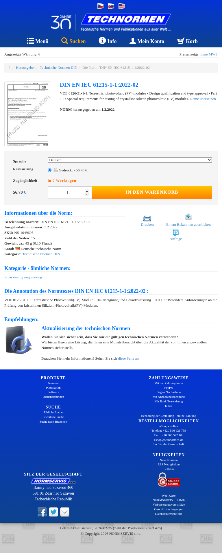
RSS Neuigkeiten (169, 464)
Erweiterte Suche (53, 417)
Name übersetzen (203, 99)
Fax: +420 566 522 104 (169, 435)
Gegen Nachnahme (169, 392)
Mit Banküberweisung (168, 401)
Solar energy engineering (23, 277)
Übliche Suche (53, 412)
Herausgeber (25, 67)
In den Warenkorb (152, 192)
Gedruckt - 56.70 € (70, 170)
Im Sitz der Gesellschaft (168, 444)
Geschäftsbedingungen (168, 509)
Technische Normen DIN (58, 67)
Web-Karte (169, 495)
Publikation (53, 387)
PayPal (168, 387)
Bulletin (169, 469)
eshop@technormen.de (168, 439)
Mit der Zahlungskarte (168, 383)
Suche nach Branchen (53, 421)
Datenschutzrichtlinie (168, 513)
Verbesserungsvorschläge (169, 504)
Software (53, 392)
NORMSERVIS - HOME (169, 500)
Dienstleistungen (53, 396)
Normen (53, 383)
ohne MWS (209, 54)
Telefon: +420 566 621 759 (168, 430)
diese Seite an (128, 358)
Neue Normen (168, 460)
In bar (169, 406)
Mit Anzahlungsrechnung (169, 396)
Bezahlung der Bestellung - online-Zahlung (168, 415)
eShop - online (168, 426)
